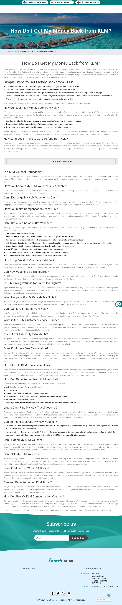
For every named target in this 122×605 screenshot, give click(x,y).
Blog (17, 52)
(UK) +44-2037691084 (88, 2)
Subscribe (78, 538)
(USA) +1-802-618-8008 (35, 2)
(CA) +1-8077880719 (62, 2)
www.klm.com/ (35, 387)
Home (10, 52)
